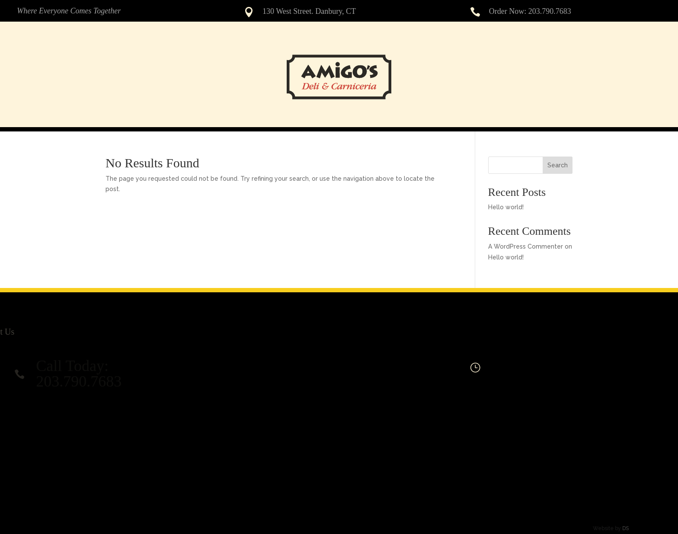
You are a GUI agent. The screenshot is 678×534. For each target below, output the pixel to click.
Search (557, 165)
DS (614, 528)
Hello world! (506, 207)
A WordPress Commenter (525, 246)
